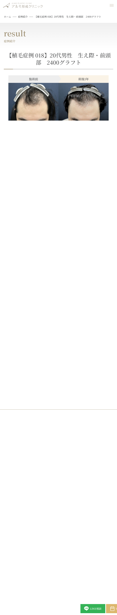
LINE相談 (58, 606)
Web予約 (97, 606)
